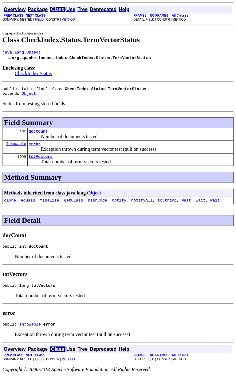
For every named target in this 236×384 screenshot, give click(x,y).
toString (166, 206)
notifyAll (142, 206)
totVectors (41, 162)
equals (28, 206)
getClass (73, 206)
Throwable (16, 148)
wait (186, 206)
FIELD (39, 19)
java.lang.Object (21, 53)
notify (119, 206)
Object (29, 96)
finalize (49, 206)
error (35, 148)
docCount (38, 135)
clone (10, 206)
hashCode (97, 206)
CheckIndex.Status (33, 74)
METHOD (68, 19)
